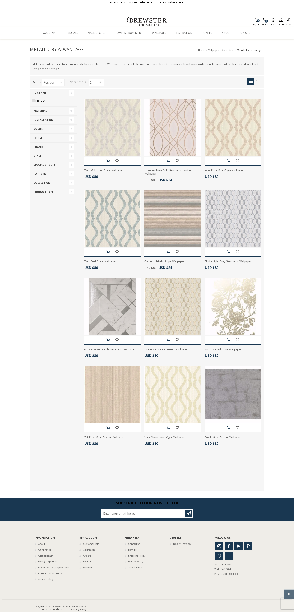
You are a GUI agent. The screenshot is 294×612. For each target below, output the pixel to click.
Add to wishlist (116, 161)
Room (38, 138)
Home (201, 50)
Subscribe (188, 513)
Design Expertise (47, 561)
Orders (87, 555)
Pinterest (248, 546)
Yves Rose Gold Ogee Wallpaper (224, 170)
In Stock (40, 93)
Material (40, 111)
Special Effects (45, 164)
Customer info (91, 544)
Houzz (219, 556)
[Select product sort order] (53, 82)
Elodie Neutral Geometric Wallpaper (166, 349)
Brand (38, 147)
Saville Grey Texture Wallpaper (223, 437)
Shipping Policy (136, 555)
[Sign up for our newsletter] (143, 513)
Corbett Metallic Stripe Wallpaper (164, 261)
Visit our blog (45, 579)
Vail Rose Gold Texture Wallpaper (104, 437)
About (41, 544)
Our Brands (44, 549)
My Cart (87, 561)
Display (72, 81)
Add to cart (108, 161)
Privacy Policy (78, 609)
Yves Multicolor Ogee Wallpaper (103, 170)
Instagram (219, 546)
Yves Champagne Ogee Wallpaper (164, 437)
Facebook (229, 546)
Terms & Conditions (53, 609)
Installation (43, 120)
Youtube (238, 546)
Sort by (37, 82)
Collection (42, 182)
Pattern (40, 173)
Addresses (89, 549)
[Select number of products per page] (96, 82)
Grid (251, 81)
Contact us (134, 544)
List (257, 81)
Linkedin (229, 556)
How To (132, 549)
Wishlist (87, 567)
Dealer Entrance (182, 544)
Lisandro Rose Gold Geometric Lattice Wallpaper (167, 172)
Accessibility (135, 567)
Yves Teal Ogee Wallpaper (100, 261)
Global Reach (45, 555)
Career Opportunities (50, 573)
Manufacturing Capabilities (53, 567)
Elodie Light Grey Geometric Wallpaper (228, 261)
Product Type (44, 191)
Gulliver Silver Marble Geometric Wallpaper (110, 349)
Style (37, 155)
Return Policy (135, 561)
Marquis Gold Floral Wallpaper (223, 349)
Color (38, 129)
